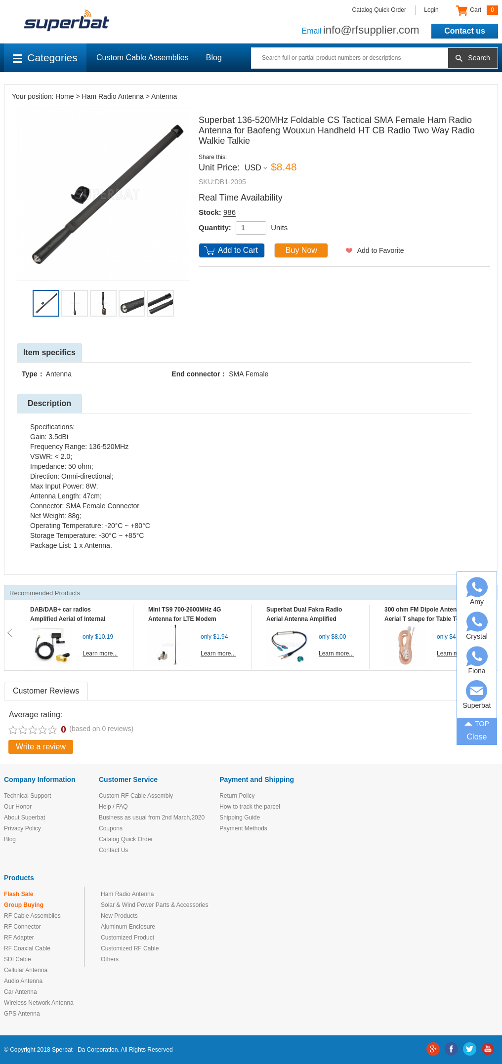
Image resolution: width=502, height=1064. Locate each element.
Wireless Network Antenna (39, 1002)
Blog (214, 57)
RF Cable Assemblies (32, 915)
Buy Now (301, 250)
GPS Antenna (22, 1013)
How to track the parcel (249, 806)
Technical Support (27, 795)
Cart (477, 10)
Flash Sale (18, 894)
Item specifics (49, 352)
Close (477, 737)
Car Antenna (20, 991)
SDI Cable (17, 959)
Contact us (464, 31)
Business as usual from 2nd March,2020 (152, 817)
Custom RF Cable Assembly (136, 795)
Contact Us (113, 850)
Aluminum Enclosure (128, 926)
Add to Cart (238, 250)
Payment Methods (243, 828)
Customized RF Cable (130, 948)
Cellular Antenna (25, 970)
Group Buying (23, 904)
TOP (476, 723)
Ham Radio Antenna (113, 96)
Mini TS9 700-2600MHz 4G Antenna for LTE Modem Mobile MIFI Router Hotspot (186, 619)
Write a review (41, 746)
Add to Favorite (380, 250)
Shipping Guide (239, 817)
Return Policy (236, 795)
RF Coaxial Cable (27, 948)
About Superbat (24, 817)
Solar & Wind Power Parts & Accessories (154, 904)
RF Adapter (19, 937)
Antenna (164, 96)
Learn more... (100, 653)
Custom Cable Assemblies (142, 57)
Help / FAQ (113, 806)
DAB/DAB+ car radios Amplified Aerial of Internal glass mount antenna (67, 619)
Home (64, 96)
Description (49, 403)
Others (110, 959)
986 (229, 212)
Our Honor (18, 806)
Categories (45, 57)
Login (431, 9)
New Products (119, 915)
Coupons (111, 828)
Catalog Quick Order (379, 9)
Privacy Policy (22, 828)
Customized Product (127, 937)
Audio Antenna (23, 981)
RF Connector (22, 926)
